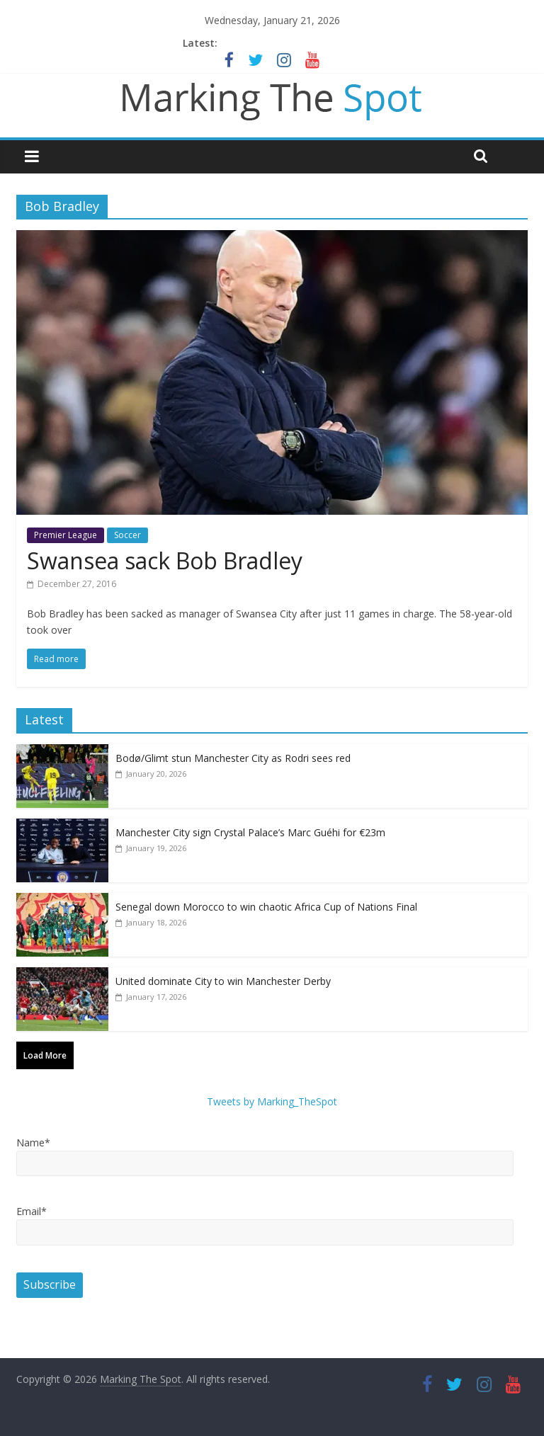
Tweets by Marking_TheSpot (272, 1101)
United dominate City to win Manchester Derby (223, 981)
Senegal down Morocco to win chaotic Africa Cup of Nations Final (266, 906)
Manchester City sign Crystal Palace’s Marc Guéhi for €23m (250, 832)
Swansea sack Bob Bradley (164, 560)
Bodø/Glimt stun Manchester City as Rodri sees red (233, 758)
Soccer (127, 535)
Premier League (65, 535)
